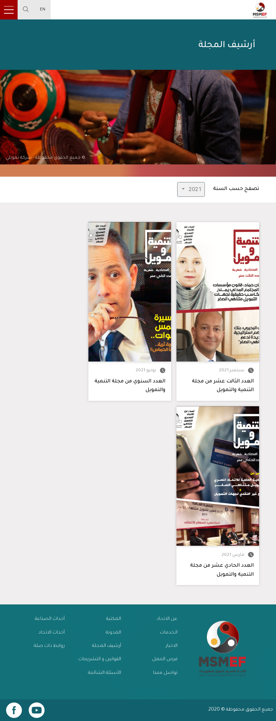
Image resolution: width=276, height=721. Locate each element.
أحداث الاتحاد (51, 632)
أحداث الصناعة (50, 619)
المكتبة (113, 619)
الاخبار (172, 646)
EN (42, 9)
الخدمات (169, 632)
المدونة (113, 632)
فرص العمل (165, 659)
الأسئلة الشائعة (104, 673)
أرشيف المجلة (106, 646)
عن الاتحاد (167, 619)
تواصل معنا (165, 673)
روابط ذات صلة (49, 646)
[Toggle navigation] (9, 9)
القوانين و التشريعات (99, 659)
